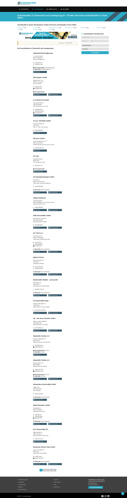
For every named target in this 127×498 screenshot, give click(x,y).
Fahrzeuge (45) (38, 440)
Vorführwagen (22, 483)
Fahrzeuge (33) (53, 273)
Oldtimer (20, 485)
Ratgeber (65, 9)
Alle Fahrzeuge (22, 487)
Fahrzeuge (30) (53, 115)
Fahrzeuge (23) (53, 312)
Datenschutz (57, 480)
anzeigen (95, 52)
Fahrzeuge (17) (53, 462)
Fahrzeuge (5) (53, 192)
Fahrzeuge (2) (38, 171)
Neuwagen (21, 480)
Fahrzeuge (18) (53, 227)
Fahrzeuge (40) (53, 377)
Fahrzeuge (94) (38, 398)
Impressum (57, 485)
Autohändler (37, 9)
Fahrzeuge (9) (53, 294)
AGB (55, 483)
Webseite (37, 72)
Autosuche (23, 9)
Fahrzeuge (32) (53, 94)
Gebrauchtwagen (23, 478)
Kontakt (56, 478)
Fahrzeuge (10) (53, 422)
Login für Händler (96, 485)
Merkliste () (52, 9)
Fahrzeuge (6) (53, 209)
